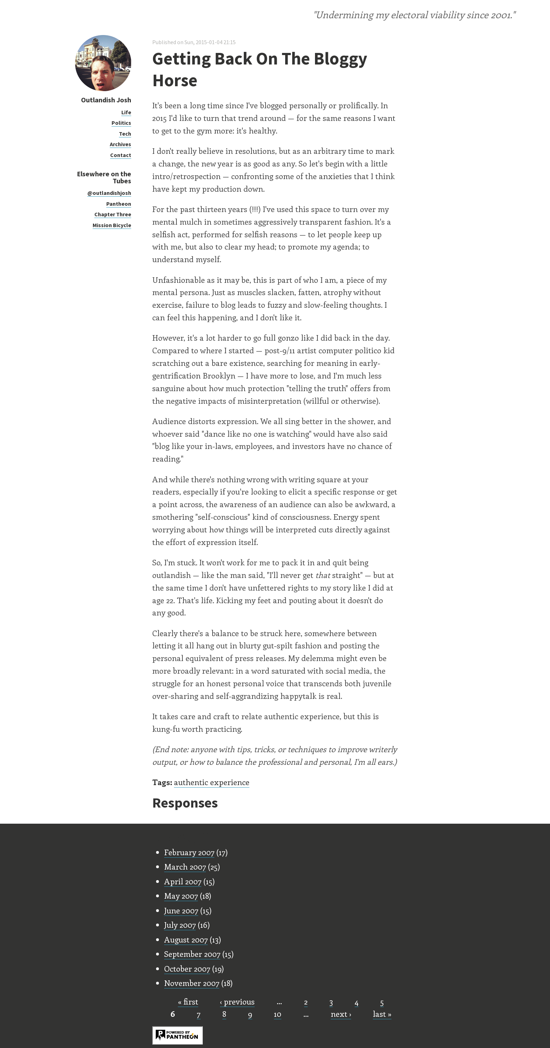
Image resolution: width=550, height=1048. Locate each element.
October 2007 (187, 968)
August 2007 (186, 939)
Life (126, 112)
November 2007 (191, 983)
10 (277, 1013)
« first (188, 1001)
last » (382, 1013)
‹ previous (237, 1001)
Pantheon (118, 203)
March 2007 (185, 866)
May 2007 (181, 895)
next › (341, 1013)
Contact (120, 154)
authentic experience (211, 782)
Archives (120, 144)
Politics (121, 122)
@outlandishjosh (109, 192)
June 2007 (181, 910)
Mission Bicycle (112, 225)
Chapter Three (112, 214)
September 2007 (192, 953)
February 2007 (189, 852)
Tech (125, 133)
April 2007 (182, 881)
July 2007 (180, 924)
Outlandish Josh (106, 99)
